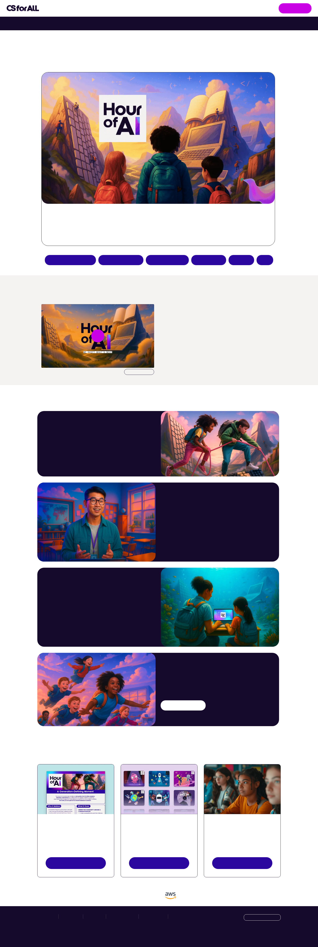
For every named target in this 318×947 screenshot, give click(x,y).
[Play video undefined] (97, 335)
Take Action (96, 8)
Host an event (209, 260)
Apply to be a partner (70, 260)
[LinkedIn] (277, 935)
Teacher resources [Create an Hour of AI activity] (167, 260)
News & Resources (167, 8)
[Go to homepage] (22, 8)
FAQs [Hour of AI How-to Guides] (265, 260)
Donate (241, 260)
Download (139, 372)
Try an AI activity (121, 260)
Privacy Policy (153, 917)
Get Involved (295, 8)
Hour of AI (131, 8)
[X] (268, 935)
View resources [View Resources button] (75, 862)
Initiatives (61, 8)
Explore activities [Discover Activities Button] (159, 862)
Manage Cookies (182, 917)
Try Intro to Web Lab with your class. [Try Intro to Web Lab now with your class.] (194, 23)
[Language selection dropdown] (262, 917)
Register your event (242, 862)
